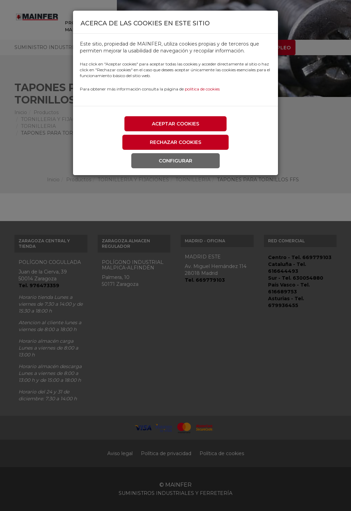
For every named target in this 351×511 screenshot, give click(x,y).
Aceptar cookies (175, 124)
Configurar (175, 161)
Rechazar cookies (175, 142)
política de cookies (202, 89)
